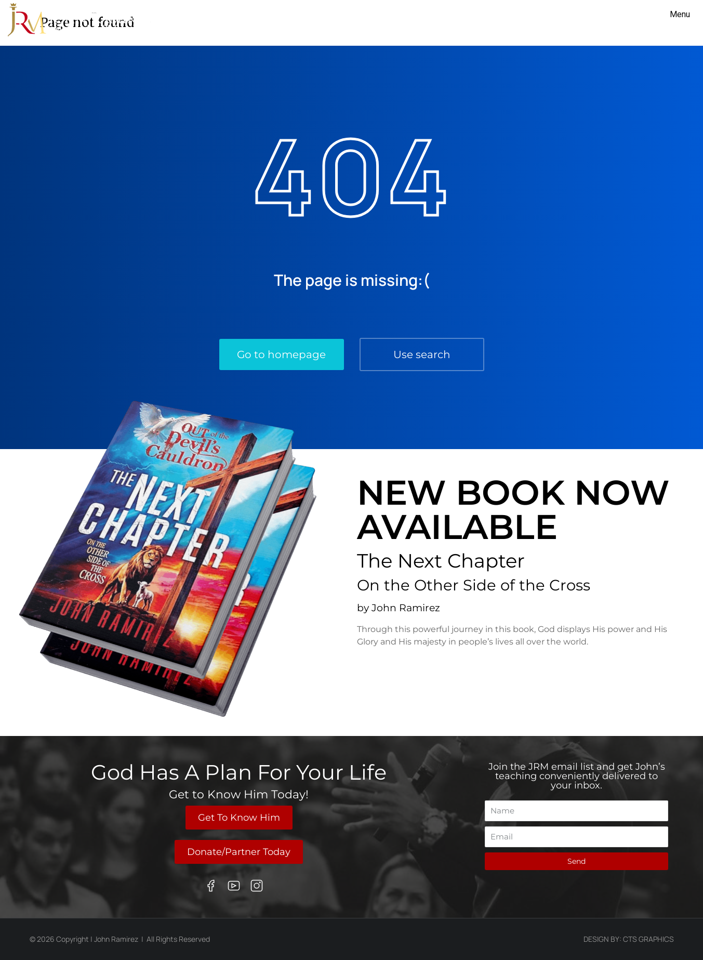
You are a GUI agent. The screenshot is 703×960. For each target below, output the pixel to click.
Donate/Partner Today (238, 852)
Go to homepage (281, 354)
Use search (421, 354)
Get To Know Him (239, 817)
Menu (680, 14)
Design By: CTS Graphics (628, 939)
